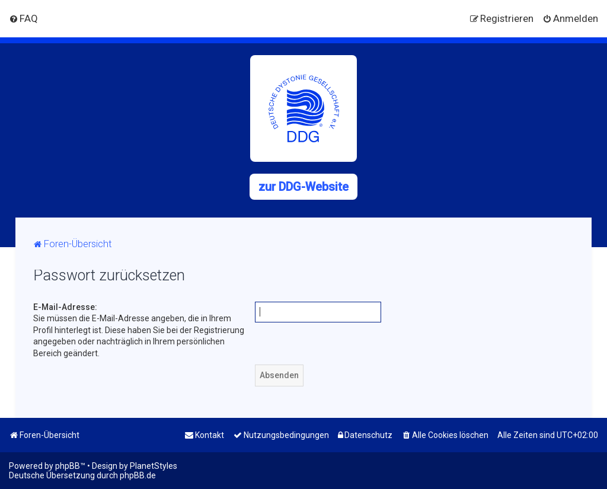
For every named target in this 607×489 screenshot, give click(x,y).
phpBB (67, 466)
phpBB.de (138, 475)
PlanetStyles (153, 466)
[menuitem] (23, 18)
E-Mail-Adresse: (65, 307)
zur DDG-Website (303, 187)
